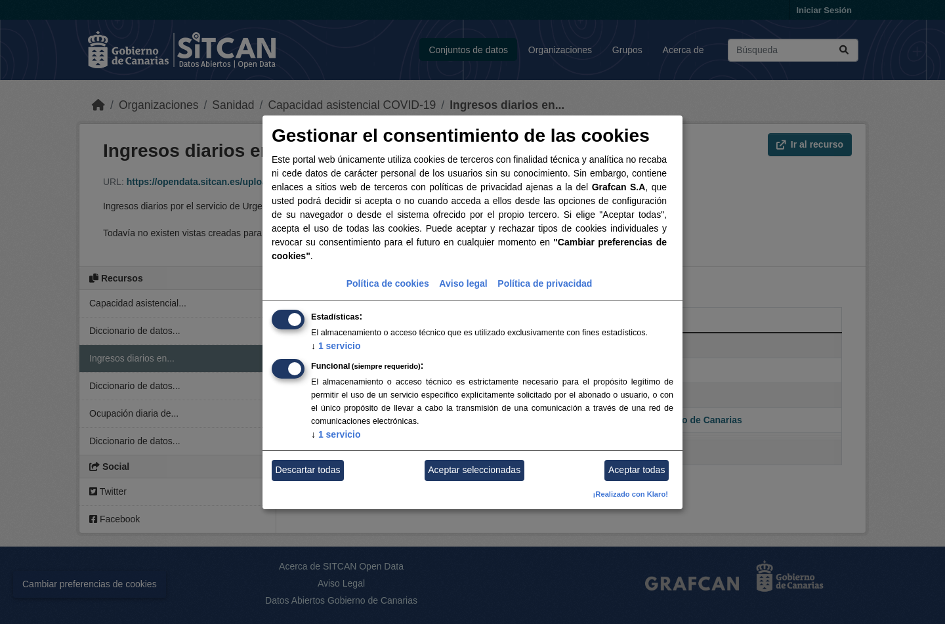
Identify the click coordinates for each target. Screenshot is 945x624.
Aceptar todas (636, 470)
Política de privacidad (544, 283)
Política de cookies (387, 283)
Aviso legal (463, 283)
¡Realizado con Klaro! (630, 494)
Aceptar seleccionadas (474, 470)
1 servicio (336, 346)
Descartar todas (308, 470)
